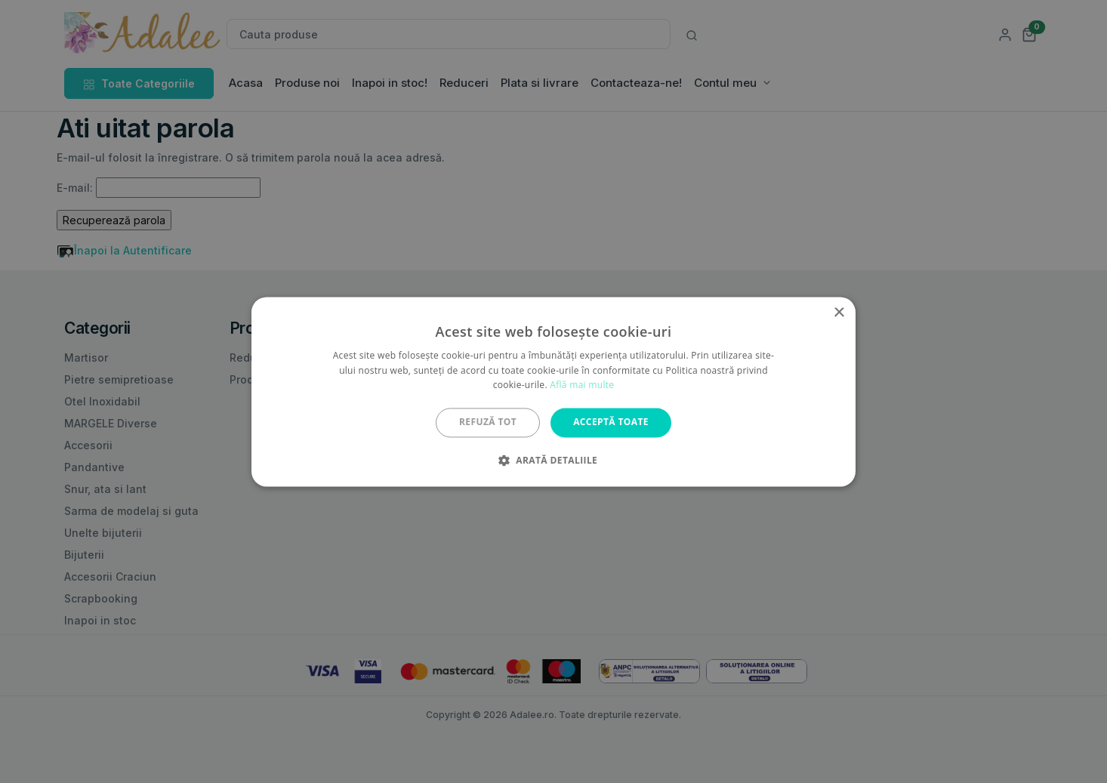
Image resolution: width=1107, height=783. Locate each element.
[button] (553, 459)
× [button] (838, 313)
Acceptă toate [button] (611, 422)
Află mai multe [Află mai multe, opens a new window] (582, 385)
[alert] (553, 391)
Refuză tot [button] (487, 422)
